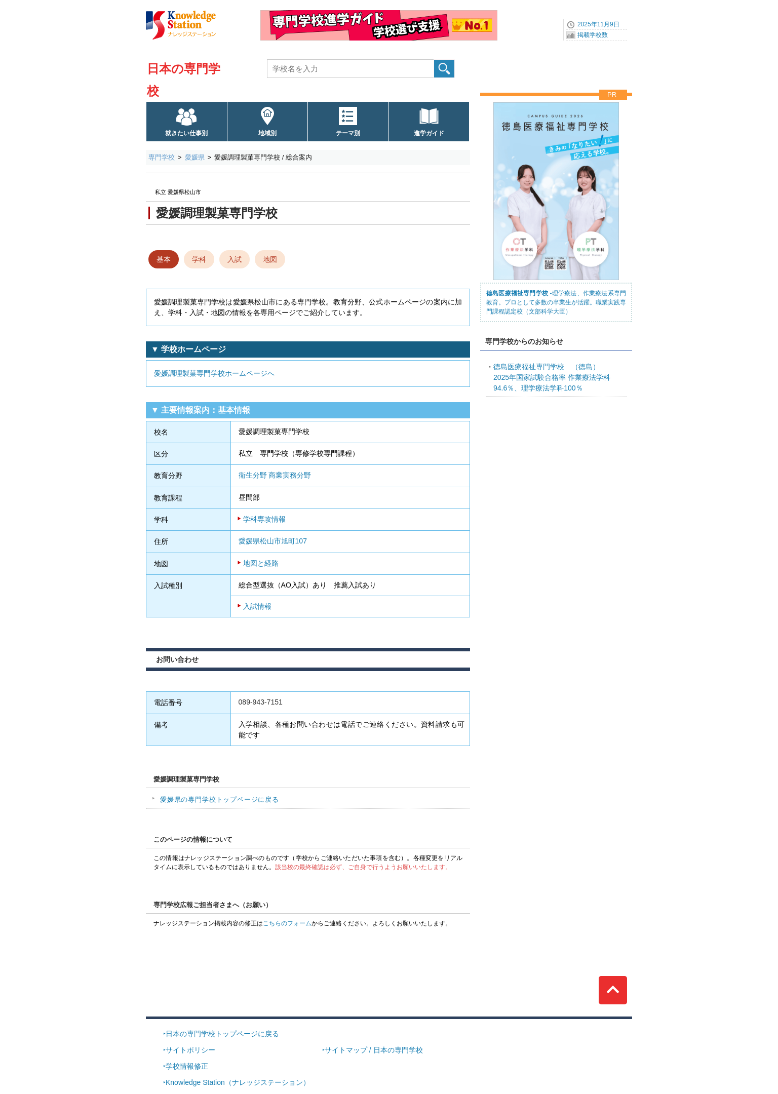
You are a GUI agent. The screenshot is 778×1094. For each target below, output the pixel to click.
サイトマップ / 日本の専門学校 (374, 1050)
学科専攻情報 (264, 519)
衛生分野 (253, 475)
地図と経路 (261, 563)
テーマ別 (348, 133)
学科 (199, 259)
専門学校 (161, 157)
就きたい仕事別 (186, 133)
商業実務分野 (289, 475)
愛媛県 (195, 157)
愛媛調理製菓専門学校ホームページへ (214, 373)
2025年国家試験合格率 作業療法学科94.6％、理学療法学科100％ (551, 377)
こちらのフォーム (287, 923)
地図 (270, 259)
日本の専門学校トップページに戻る (222, 1034)
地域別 (267, 133)
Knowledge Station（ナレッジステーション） (238, 1082)
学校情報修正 (187, 1066)
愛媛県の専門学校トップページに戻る (219, 799)
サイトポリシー (190, 1050)
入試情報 (257, 606)
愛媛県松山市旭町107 (273, 541)
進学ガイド (429, 133)
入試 (234, 259)
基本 (164, 259)
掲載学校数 (592, 34)
